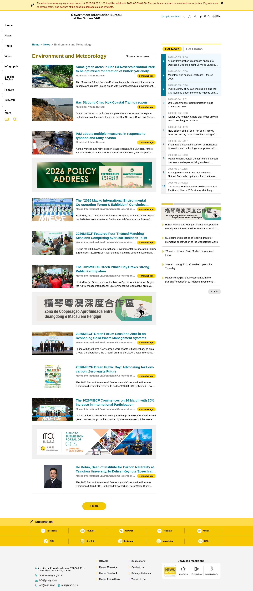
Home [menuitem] (38, 25)
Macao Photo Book (109, 569)
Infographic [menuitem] (97, 25)
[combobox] (140, 46)
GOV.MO (104, 551)
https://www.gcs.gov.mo (51, 565)
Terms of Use (139, 569)
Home (35, 34)
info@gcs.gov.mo (48, 570)
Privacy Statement (142, 563)
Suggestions (138, 551)
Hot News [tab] (172, 39)
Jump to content (170, 16)
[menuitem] (52, 25)
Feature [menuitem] (139, 25)
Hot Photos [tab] (194, 39)
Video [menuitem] (80, 25)
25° (206, 16)
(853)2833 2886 (47, 575)
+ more (214, 281)
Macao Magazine (108, 557)
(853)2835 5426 (69, 575)
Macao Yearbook (108, 563)
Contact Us (138, 557)
